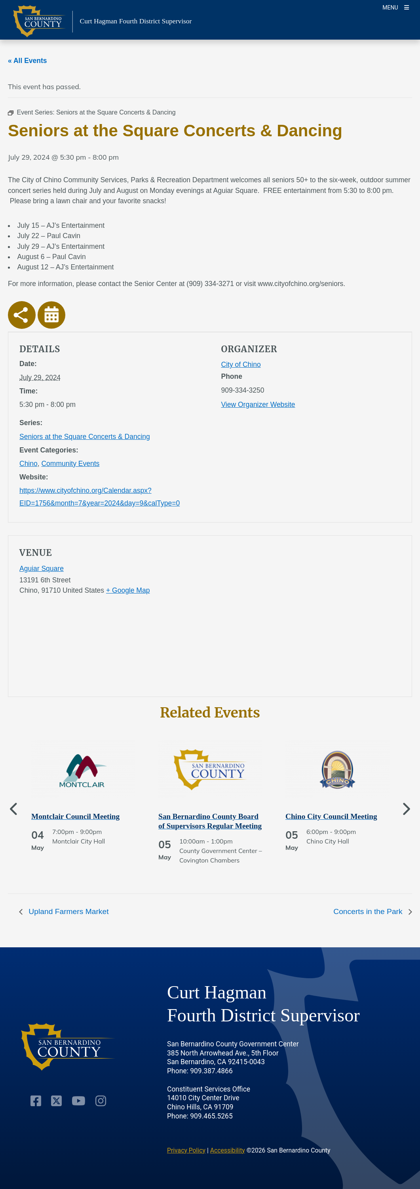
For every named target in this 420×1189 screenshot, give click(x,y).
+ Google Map (128, 590)
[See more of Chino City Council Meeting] (337, 816)
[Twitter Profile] (56, 1101)
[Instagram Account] (100, 1101)
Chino (28, 464)
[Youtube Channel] (79, 1101)
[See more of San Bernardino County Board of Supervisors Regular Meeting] (210, 821)
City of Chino (241, 364)
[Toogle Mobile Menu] (395, 7)
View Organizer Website (258, 404)
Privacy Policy (186, 1150)
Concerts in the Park (369, 911)
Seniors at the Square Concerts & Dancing (84, 437)
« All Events (27, 61)
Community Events (70, 464)
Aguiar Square (41, 569)
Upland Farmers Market (68, 911)
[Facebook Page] (35, 1101)
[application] (311, 617)
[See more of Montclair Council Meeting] (83, 816)
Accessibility (227, 1150)
